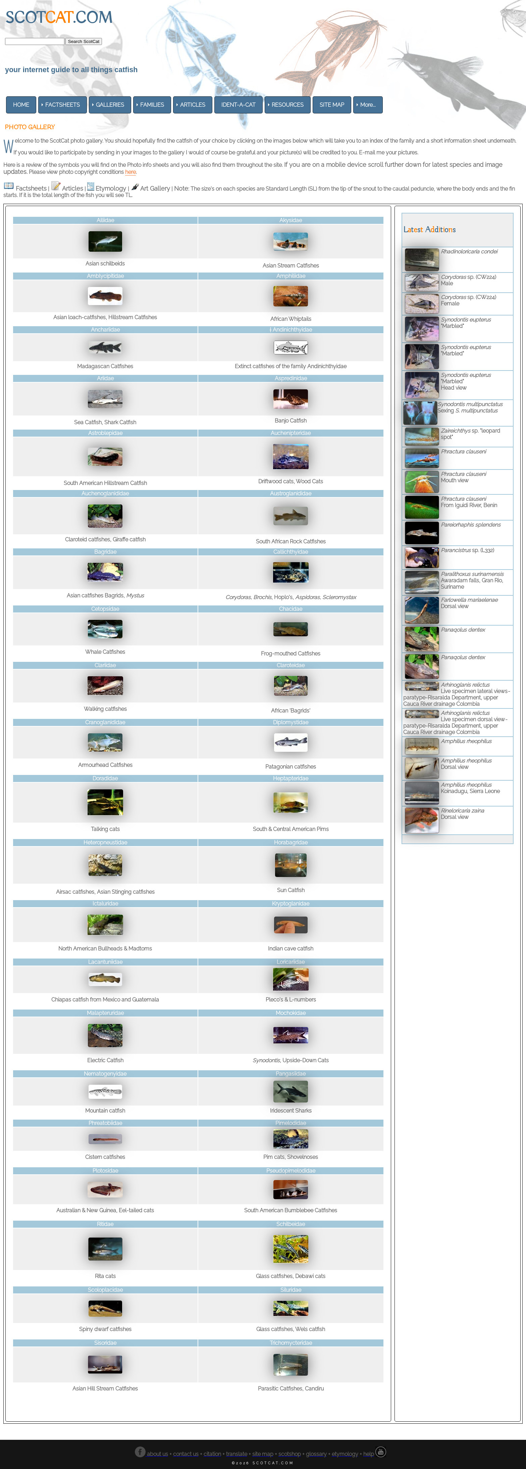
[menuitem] (21, 104)
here (130, 172)
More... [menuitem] (368, 105)
